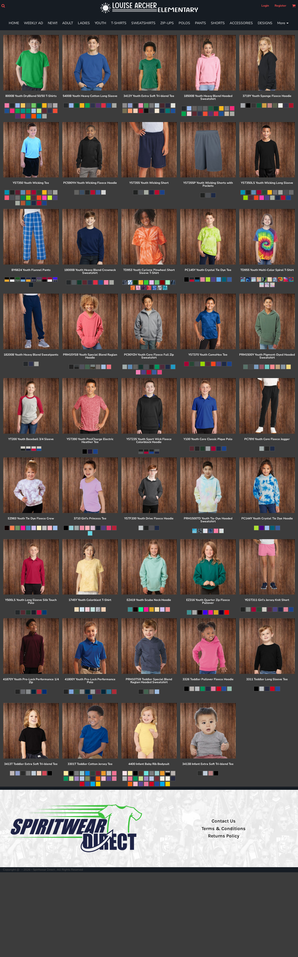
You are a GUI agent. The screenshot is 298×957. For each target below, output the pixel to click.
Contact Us (224, 821)
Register (280, 6)
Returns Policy (223, 836)
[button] (3, 6)
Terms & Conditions (224, 828)
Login (265, 6)
